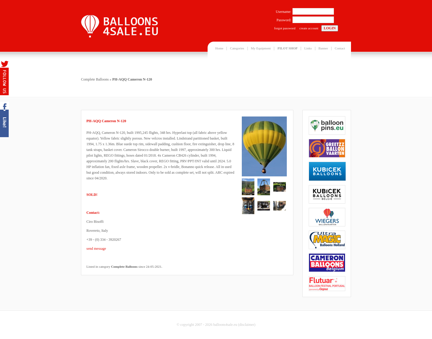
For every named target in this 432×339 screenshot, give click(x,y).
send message (96, 248)
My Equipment (261, 48)
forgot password (285, 28)
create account (308, 28)
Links (308, 48)
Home (219, 48)
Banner (323, 48)
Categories (237, 48)
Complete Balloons (95, 79)
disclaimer (246, 325)
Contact (340, 48)
